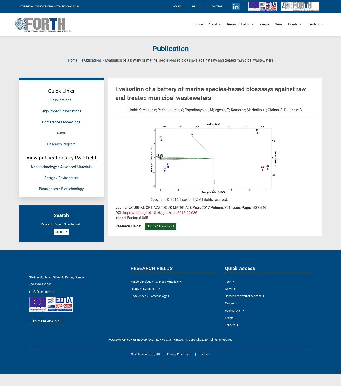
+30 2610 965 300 (40, 284)
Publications (92, 60)
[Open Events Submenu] (293, 24)
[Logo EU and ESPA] (262, 6)
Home (72, 60)
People (231, 303)
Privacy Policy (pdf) (179, 354)
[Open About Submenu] (212, 24)
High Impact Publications (61, 111)
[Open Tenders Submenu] (313, 24)
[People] (264, 24)
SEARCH (177, 6)
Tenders (231, 325)
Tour (229, 281)
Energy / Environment (61, 178)
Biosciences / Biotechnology (61, 189)
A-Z (193, 6)
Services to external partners (244, 296)
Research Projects (61, 144)
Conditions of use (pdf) (145, 354)
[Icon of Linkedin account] (236, 6)
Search (61, 231)
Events (231, 318)
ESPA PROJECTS (46, 321)
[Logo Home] (46, 24)
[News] (279, 24)
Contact (217, 6)
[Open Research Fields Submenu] (238, 24)
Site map (204, 354)
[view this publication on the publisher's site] (160, 213)
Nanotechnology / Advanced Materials (61, 167)
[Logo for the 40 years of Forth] (300, 6)
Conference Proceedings (61, 122)
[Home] (198, 24)
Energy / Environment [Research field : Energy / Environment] (160, 226)
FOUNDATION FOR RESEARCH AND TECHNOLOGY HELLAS (49, 6)
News (61, 133)
